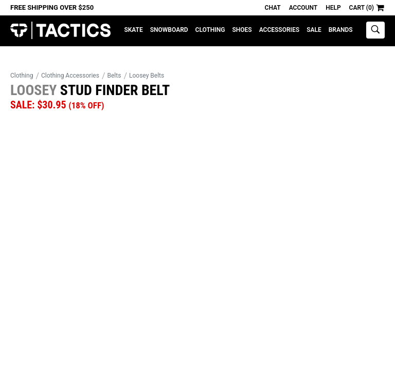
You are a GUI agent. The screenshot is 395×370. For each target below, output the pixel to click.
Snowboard (169, 29)
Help (333, 7)
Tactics (60, 30)
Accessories (279, 29)
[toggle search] (375, 30)
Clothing (210, 29)
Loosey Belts (146, 75)
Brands (341, 29)
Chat (273, 7)
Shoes (242, 29)
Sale (314, 29)
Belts (114, 75)
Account (303, 7)
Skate (133, 29)
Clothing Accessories (70, 75)
